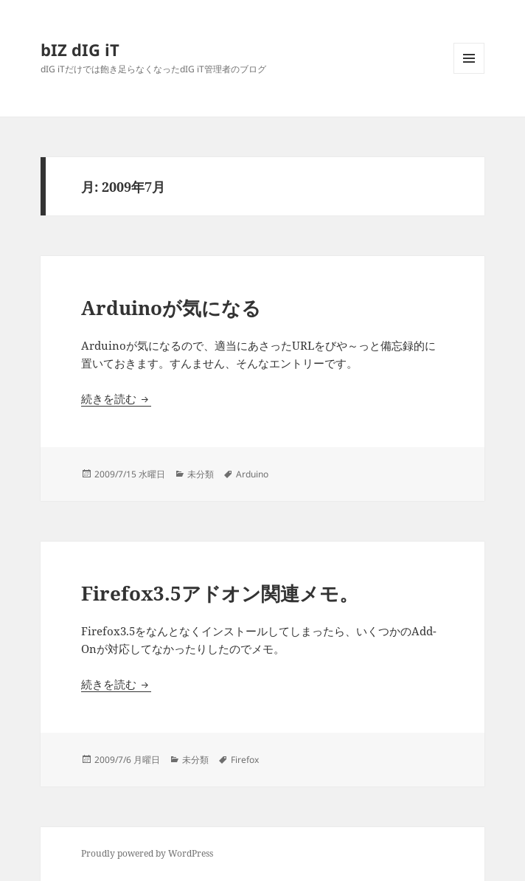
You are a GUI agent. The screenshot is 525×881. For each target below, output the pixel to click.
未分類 (200, 474)
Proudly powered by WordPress (147, 853)
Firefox (245, 759)
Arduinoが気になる (171, 307)
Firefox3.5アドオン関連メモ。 (219, 593)
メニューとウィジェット (469, 73)
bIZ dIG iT (80, 49)
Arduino (252, 474)
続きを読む (116, 398)
